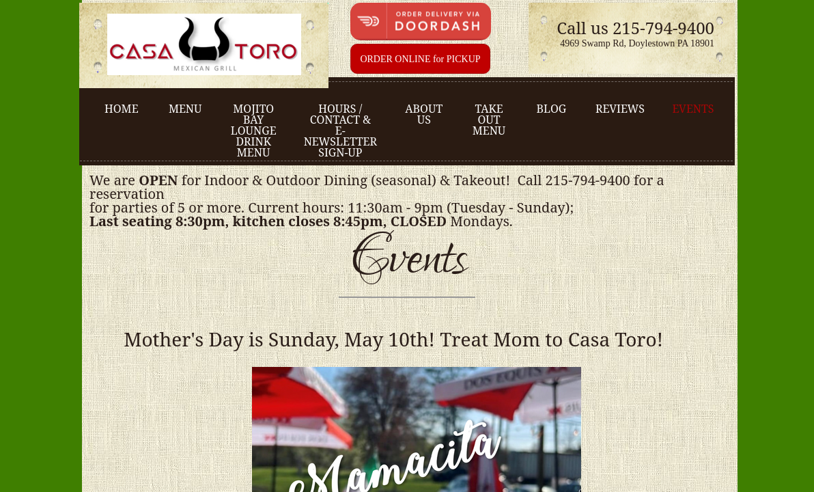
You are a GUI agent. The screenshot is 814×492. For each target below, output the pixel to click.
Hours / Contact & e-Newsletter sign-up (340, 130)
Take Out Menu (489, 119)
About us (424, 114)
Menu (185, 108)
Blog (551, 108)
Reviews (620, 108)
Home (121, 108)
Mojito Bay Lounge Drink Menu (254, 130)
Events (693, 108)
